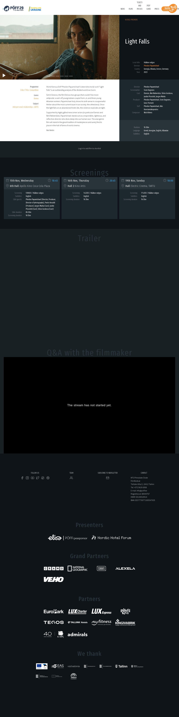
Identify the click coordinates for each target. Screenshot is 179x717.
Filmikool (96, 10)
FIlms (131, 9)
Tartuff (86, 10)
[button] (9, 46)
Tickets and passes (139, 5)
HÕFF (62, 10)
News (123, 9)
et (3, 9)
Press (157, 9)
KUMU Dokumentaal (74, 10)
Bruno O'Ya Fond (109, 10)
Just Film (42, 10)
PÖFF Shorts (52, 10)
